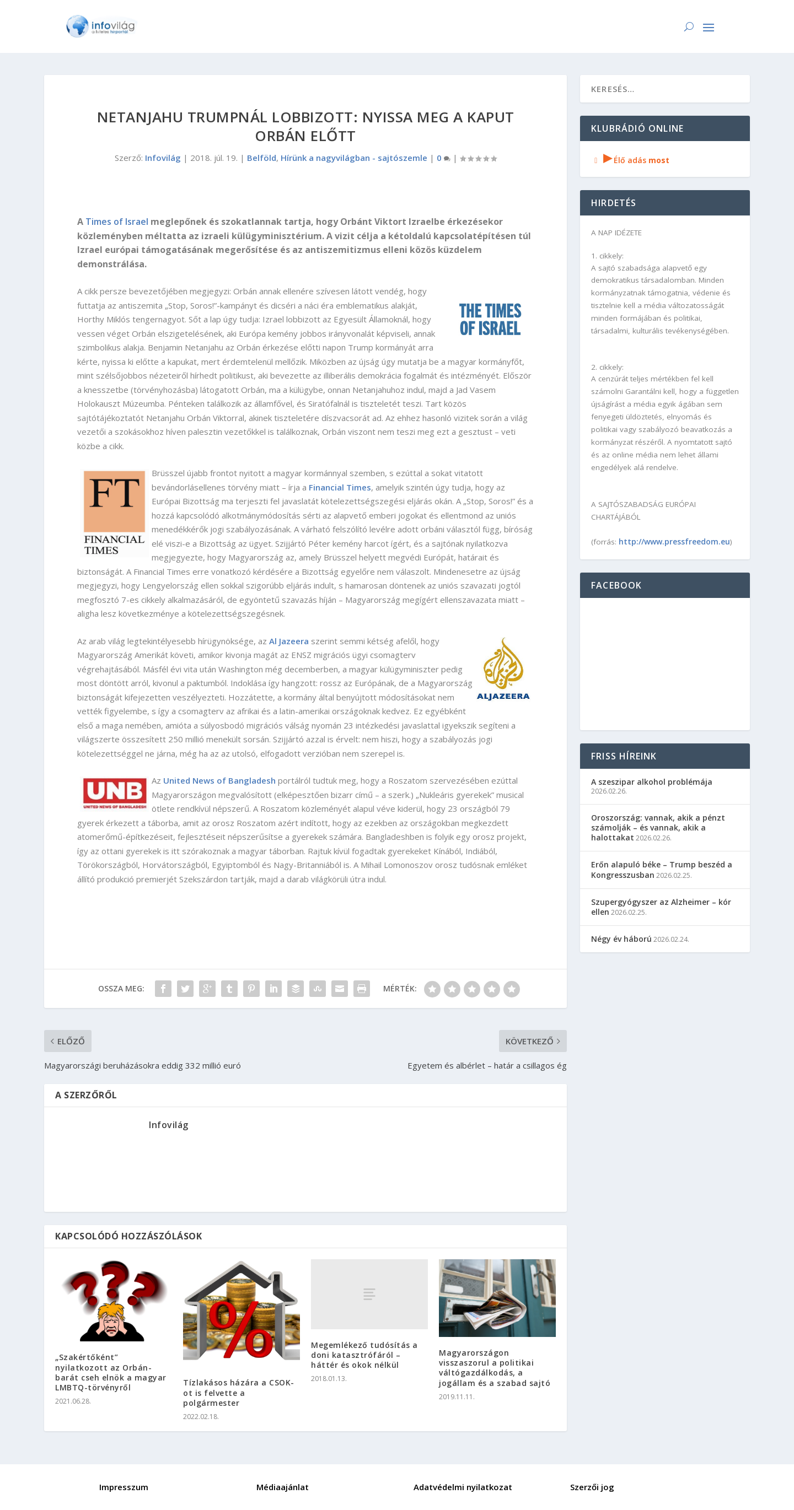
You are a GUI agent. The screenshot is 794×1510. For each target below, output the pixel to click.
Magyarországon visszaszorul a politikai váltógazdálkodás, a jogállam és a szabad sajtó (494, 1367)
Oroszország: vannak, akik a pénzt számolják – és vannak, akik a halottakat (658, 827)
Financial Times (340, 487)
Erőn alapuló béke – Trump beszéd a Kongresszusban (661, 869)
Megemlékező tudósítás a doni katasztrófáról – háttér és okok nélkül (364, 1355)
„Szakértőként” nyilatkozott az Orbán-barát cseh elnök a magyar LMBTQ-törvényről (111, 1372)
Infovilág (163, 157)
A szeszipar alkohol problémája (651, 781)
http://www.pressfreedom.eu (674, 541)
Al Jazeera (289, 640)
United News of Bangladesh (219, 780)
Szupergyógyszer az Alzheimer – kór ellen (661, 907)
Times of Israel (116, 221)
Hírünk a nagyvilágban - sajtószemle (354, 157)
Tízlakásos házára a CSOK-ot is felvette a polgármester (238, 1392)
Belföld (261, 157)
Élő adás (630, 160)
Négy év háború (621, 939)
